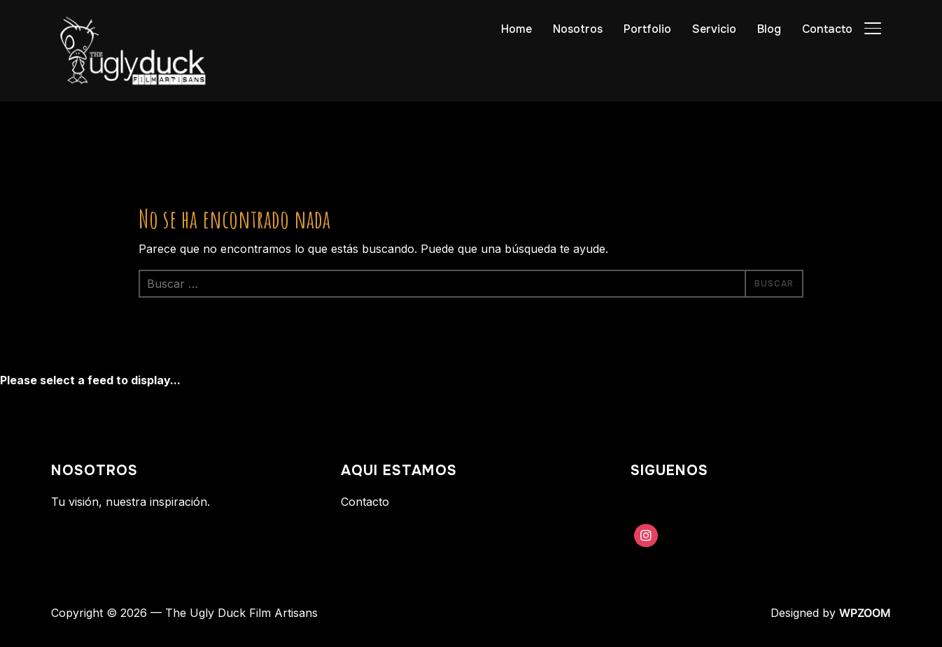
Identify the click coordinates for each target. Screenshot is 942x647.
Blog (769, 29)
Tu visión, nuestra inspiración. (130, 502)
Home (516, 29)
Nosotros (578, 29)
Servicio (714, 29)
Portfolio (647, 29)
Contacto (827, 29)
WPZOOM (865, 613)
